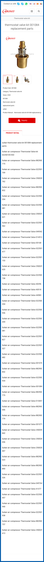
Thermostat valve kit (22, 18)
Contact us (8, 4)
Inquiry (22, 120)
